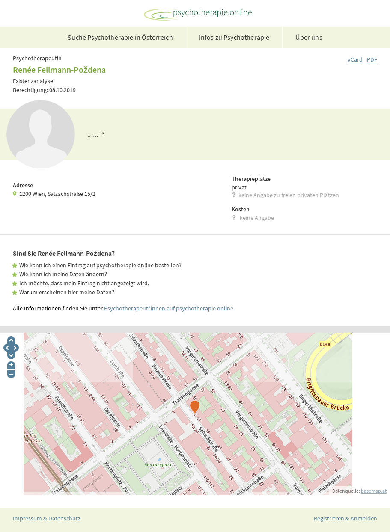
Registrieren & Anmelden (345, 518)
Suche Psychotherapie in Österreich (120, 37)
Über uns (308, 37)
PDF (372, 59)
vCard (355, 59)
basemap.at (374, 491)
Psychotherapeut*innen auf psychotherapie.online (168, 308)
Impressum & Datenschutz (46, 518)
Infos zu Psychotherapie (234, 37)
